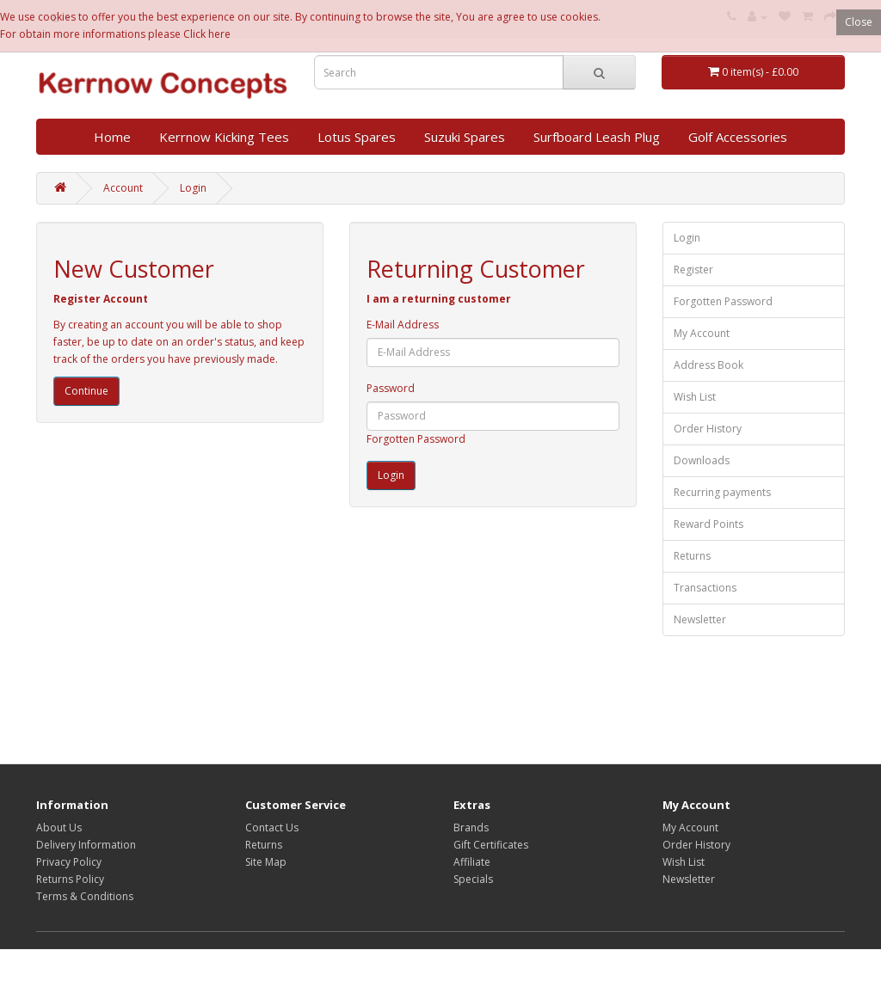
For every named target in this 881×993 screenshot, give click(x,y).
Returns (692, 556)
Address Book (708, 365)
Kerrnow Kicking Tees (224, 136)
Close (858, 22)
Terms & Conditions (84, 896)
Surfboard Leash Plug (596, 136)
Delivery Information (86, 844)
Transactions (705, 587)
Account (123, 188)
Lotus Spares (356, 136)
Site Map (265, 862)
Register (693, 269)
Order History (708, 428)
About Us (59, 827)
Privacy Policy (69, 862)
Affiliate (471, 862)
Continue (86, 390)
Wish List (695, 396)
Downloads (702, 460)
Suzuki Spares (464, 136)
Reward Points (708, 524)
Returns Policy (70, 879)
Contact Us (272, 827)
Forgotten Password (416, 439)
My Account (702, 333)
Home (112, 136)
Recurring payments (722, 492)
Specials (473, 879)
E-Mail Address (403, 324)
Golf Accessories (737, 136)
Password (391, 388)
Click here (207, 34)
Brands (471, 827)
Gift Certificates (490, 844)
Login (193, 188)
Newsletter (700, 619)
